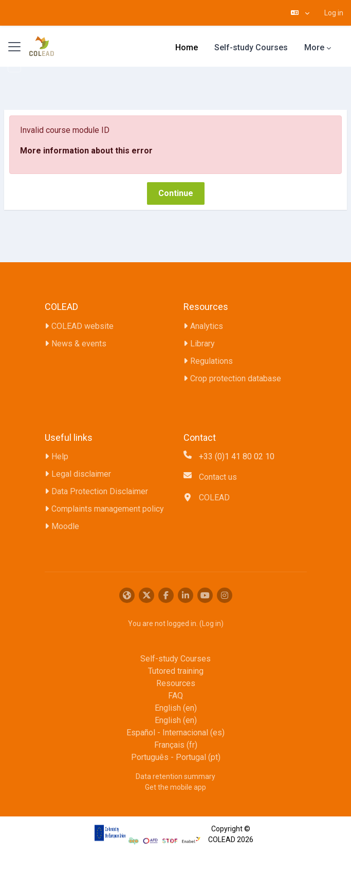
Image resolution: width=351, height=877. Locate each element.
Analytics (206, 326)
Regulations (211, 361)
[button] (300, 12)
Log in (333, 13)
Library (202, 343)
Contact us (218, 477)
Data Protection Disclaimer (99, 491)
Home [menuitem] (186, 47)
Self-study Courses (175, 659)
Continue (175, 193)
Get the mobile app (175, 787)
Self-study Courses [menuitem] (251, 47)
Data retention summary (175, 776)
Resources (175, 683)
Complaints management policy (107, 509)
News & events (78, 343)
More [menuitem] (314, 47)
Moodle (65, 526)
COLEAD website (82, 326)
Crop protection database (235, 378)
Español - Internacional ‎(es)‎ (175, 732)
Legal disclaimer (81, 474)
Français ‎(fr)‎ (175, 745)
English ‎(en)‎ (176, 708)
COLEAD (214, 497)
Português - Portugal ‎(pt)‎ (175, 757)
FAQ (175, 695)
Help (59, 456)
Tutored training (176, 671)
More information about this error (86, 150)
